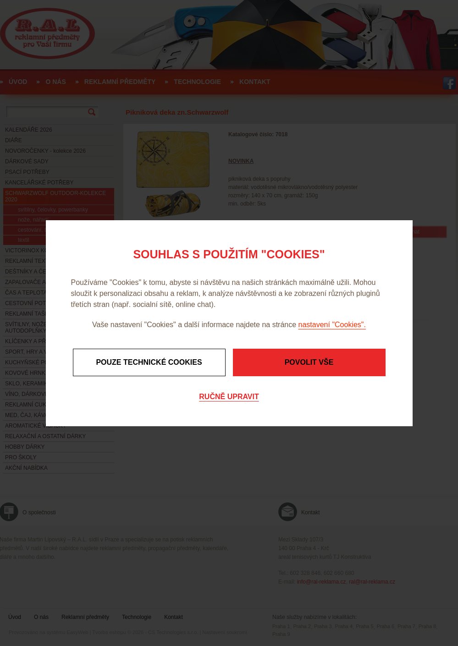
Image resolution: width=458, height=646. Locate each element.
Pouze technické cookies (149, 362)
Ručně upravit (229, 397)
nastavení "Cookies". (332, 325)
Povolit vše (309, 362)
